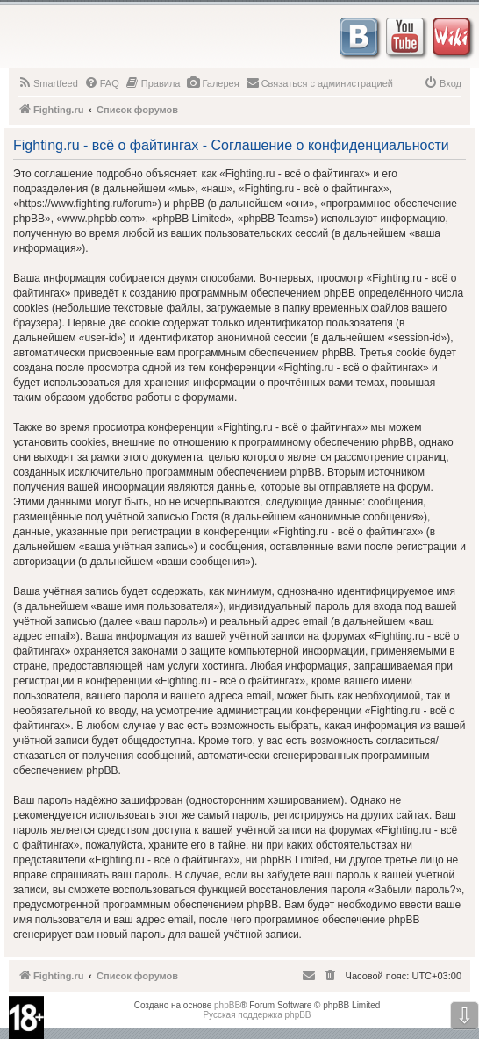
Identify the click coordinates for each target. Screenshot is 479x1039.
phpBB (227, 1005)
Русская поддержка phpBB (257, 1015)
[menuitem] (48, 83)
